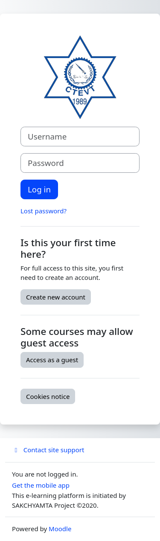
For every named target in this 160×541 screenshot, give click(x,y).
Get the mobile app (41, 485)
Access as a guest (52, 359)
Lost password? (43, 211)
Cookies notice (48, 396)
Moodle (60, 528)
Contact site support (48, 449)
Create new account (55, 297)
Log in (39, 189)
